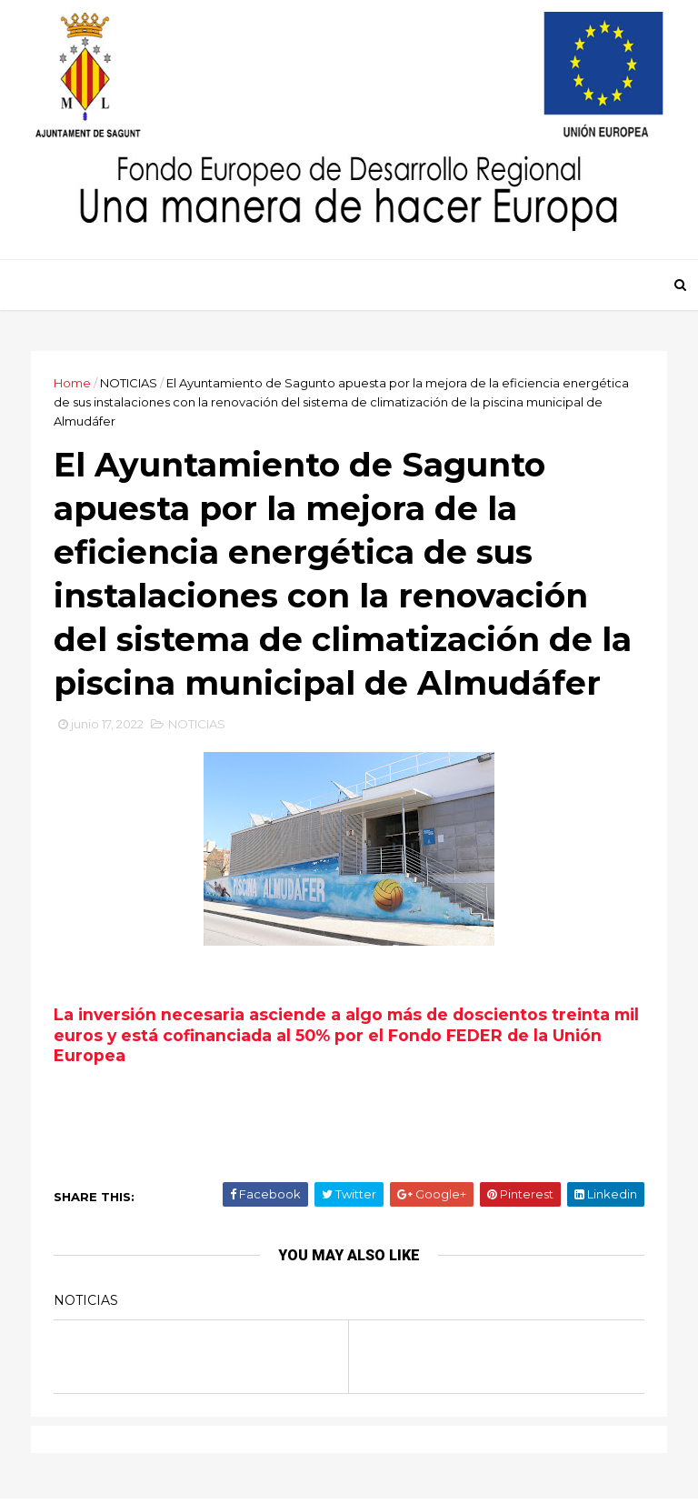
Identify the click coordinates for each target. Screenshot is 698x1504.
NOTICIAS (128, 383)
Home (72, 383)
